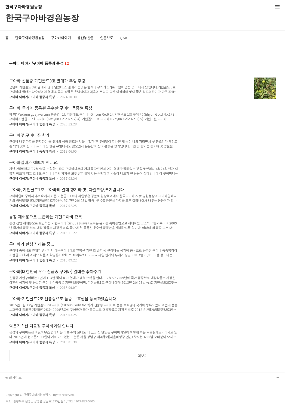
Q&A (123, 37)
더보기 (143, 355)
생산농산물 (85, 37)
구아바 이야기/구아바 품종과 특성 (32, 96)
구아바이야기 (61, 37)
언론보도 (106, 37)
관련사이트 (13, 377)
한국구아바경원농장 (23, 7)
